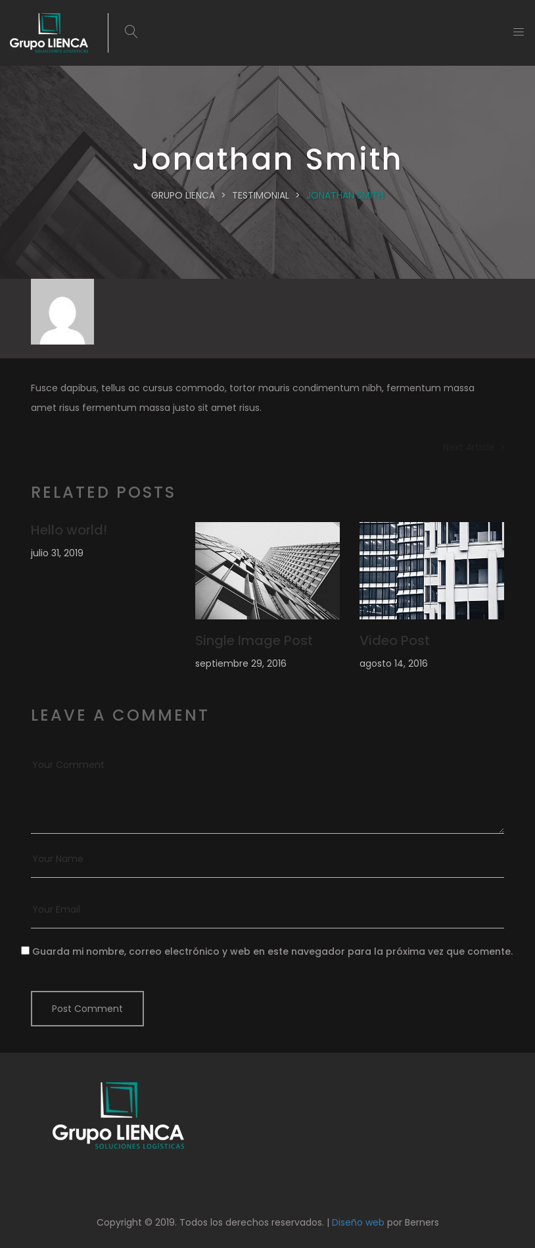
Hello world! (69, 530)
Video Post (395, 640)
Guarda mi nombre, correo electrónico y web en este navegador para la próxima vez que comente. (272, 951)
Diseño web (358, 1222)
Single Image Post (254, 640)
